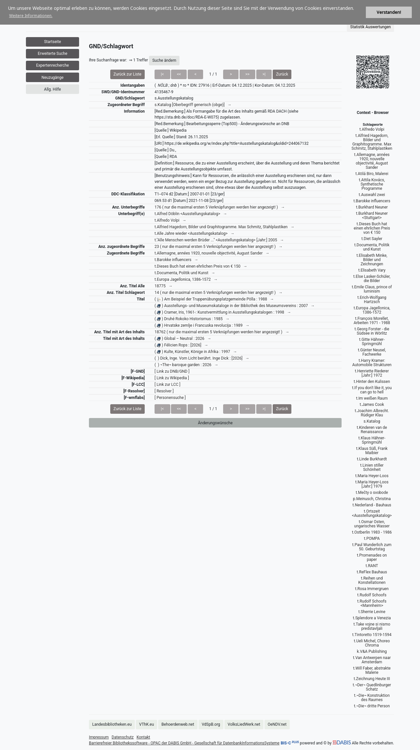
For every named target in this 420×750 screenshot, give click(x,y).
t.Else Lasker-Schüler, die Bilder (371, 278)
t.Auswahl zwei (372, 194)
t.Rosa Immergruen (371, 588)
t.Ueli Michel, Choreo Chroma (372, 643)
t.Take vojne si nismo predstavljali (371, 626)
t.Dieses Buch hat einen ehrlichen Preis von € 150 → (201, 266)
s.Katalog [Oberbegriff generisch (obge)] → (193, 104)
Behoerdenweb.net (177, 724)
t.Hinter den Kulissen (372, 381)
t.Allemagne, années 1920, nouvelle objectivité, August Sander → (212, 253)
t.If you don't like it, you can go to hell (372, 390)
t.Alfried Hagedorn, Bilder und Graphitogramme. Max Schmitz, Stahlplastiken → (224, 227)
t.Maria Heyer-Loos (371, 476)
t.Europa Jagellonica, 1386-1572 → (186, 279)
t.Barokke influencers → (176, 259)
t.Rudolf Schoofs (372, 595)
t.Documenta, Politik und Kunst (371, 247)
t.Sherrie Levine (371, 611)
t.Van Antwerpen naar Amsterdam (372, 659)
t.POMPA (372, 538)
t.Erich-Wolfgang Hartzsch (371, 299)
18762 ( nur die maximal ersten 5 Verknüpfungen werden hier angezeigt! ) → (222, 332)
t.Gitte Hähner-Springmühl (372, 341)
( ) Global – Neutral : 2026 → (183, 338)
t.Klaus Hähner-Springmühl (371, 440)
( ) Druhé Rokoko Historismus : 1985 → (192, 319)
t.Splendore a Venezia (372, 618)
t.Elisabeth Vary (372, 270)
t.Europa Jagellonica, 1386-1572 (372, 310)
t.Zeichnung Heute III (372, 678)
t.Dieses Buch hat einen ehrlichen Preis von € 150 (372, 228)
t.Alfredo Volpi (371, 129)
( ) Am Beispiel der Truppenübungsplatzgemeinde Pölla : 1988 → (214, 299)
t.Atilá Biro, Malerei (371, 173)
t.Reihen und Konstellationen (372, 580)
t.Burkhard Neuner (372, 207)
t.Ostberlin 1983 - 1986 (372, 532)
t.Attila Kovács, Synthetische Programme (372, 184)
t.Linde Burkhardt (372, 459)
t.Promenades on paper (372, 557)
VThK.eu (146, 724)
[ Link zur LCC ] (167, 384)
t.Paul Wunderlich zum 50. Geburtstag (371, 546)
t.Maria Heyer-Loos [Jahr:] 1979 (371, 484)
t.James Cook (372, 404)
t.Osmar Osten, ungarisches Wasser (371, 523)
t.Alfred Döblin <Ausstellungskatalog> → (191, 213)
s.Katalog (372, 421)
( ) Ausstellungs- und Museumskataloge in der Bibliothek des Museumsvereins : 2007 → (235, 305)
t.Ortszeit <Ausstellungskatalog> (372, 513)
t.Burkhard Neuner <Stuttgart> (372, 215)
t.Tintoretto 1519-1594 (372, 634)
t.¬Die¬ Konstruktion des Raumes (372, 697)
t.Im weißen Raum (372, 398)
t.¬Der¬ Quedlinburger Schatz (372, 687)
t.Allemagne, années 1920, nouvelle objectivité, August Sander (371, 161)
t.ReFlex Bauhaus (372, 572)
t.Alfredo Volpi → (170, 220)
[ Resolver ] (164, 391)
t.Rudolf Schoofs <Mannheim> (372, 603)
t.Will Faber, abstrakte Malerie (371, 670)
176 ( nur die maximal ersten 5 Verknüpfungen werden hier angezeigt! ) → (220, 207)
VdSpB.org (211, 724)
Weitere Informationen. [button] (30, 15)
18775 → (164, 286)
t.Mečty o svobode (372, 492)
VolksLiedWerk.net (244, 724)
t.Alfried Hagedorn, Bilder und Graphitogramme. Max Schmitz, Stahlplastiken (371, 142)
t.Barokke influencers (371, 201)
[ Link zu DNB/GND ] (172, 371)
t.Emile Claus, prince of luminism (372, 289)
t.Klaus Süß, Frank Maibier (372, 450)
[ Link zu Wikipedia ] (172, 378)
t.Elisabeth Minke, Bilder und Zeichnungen (371, 259)
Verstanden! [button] (389, 12)
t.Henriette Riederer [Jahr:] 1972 (372, 373)
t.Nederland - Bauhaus (371, 505)
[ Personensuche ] (170, 397)
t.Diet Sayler (371, 238)
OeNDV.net (277, 724)
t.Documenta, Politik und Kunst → (185, 273)
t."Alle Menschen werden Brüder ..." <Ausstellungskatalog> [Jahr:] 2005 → (219, 240)
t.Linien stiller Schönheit (372, 467)
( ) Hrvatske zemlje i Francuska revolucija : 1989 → (202, 325)
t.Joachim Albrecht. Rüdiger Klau (372, 412)
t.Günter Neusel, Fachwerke (372, 352)
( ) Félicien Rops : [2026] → (181, 345)
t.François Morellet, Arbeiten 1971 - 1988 (372, 320)
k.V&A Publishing (372, 651)
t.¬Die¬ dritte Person (372, 706)
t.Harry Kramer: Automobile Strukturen (371, 362)
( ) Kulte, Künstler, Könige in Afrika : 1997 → (196, 351)
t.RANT (372, 565)
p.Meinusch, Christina (372, 498)
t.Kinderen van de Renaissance (372, 429)
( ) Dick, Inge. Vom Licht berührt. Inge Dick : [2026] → (202, 358)
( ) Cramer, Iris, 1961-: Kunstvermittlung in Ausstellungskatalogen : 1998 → (223, 312)
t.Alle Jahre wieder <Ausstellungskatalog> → (195, 233)
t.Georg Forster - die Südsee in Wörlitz (372, 331)
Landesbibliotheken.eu (112, 724)
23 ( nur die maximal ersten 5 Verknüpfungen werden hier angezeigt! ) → (219, 246)
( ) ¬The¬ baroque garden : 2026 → (186, 365)
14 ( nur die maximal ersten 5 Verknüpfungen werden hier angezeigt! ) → (219, 292)
